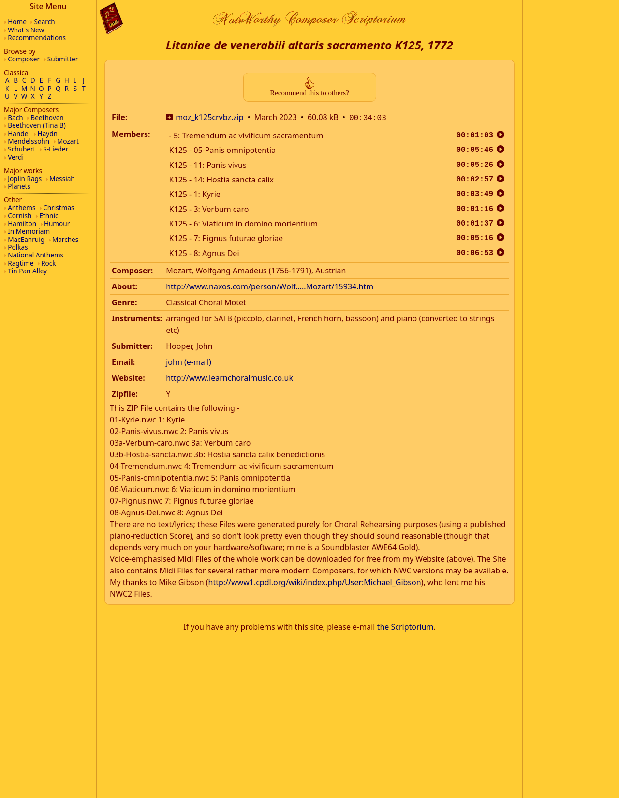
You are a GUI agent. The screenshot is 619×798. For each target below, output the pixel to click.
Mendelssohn (28, 141)
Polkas (18, 247)
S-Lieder (55, 148)
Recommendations (37, 37)
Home (17, 21)
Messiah (62, 178)
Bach (15, 117)
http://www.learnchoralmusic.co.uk (229, 377)
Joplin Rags (25, 178)
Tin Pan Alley (27, 270)
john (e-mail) (188, 361)
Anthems (21, 207)
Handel (19, 133)
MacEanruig (26, 239)
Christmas (58, 207)
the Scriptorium (405, 625)
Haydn (48, 133)
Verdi (16, 157)
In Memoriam (29, 231)
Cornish (19, 215)
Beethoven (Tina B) (37, 125)
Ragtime (20, 263)
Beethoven (46, 117)
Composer (24, 58)
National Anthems (35, 254)
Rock (48, 263)
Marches (65, 239)
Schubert (21, 148)
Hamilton (22, 223)
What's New (26, 29)
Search (44, 21)
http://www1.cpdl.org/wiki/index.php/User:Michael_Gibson (314, 581)
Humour (57, 223)
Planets (19, 186)
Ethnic (48, 215)
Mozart (68, 141)
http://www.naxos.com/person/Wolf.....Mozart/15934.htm (269, 285)
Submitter (62, 58)
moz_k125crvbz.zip (210, 117)
